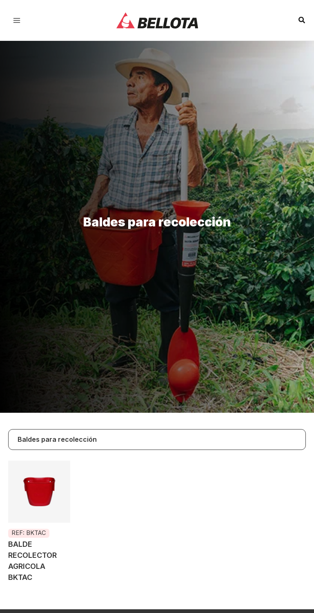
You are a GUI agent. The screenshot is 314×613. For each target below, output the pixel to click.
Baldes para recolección (57, 439)
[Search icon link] (302, 21)
